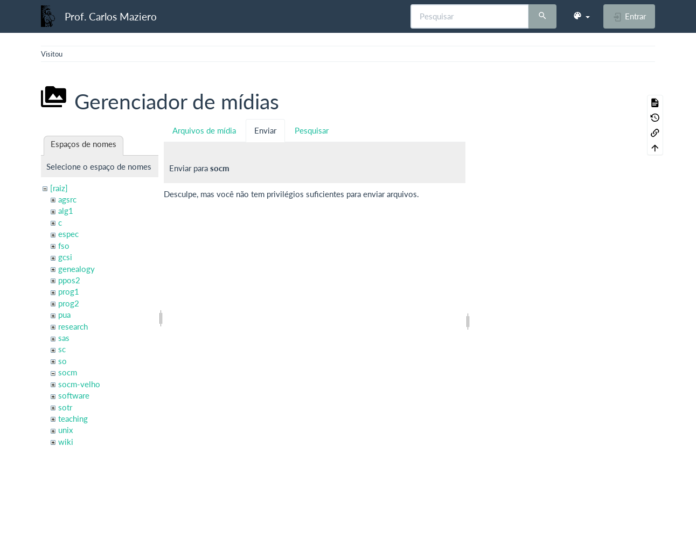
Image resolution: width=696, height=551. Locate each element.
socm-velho (79, 384)
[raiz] (59, 188)
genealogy (76, 269)
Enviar (265, 130)
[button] (581, 16)
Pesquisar (312, 130)
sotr (65, 407)
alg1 (65, 210)
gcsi (65, 257)
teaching (73, 418)
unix (65, 430)
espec (68, 234)
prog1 (68, 291)
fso (63, 245)
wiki (65, 442)
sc (62, 349)
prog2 (68, 303)
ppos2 (69, 280)
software (73, 395)
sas (63, 338)
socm (67, 372)
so (62, 361)
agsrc (67, 199)
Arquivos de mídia (204, 130)
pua (64, 314)
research (73, 326)
